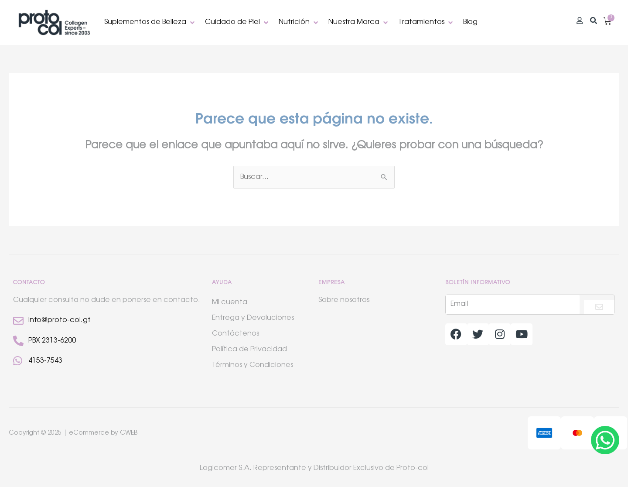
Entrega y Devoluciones (253, 318)
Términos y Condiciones (252, 365)
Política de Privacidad (249, 349)
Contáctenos (235, 333)
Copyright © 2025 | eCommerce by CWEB (73, 433)
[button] (150, 22)
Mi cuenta (229, 302)
